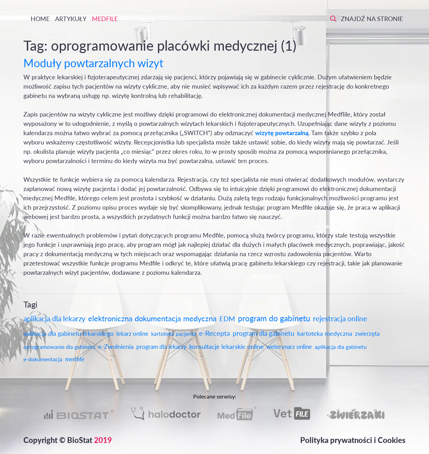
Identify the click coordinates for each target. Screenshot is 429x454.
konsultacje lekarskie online (226, 346)
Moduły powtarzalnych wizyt (93, 63)
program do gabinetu (274, 318)
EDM (227, 318)
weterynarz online (289, 346)
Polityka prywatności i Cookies (353, 440)
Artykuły (70, 18)
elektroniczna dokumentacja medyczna (152, 318)
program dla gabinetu (263, 333)
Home (39, 18)
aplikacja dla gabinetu (341, 346)
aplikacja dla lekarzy (54, 318)
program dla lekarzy (161, 346)
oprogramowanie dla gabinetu (59, 346)
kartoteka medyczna (324, 333)
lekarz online (132, 333)
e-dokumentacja (42, 359)
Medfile (105, 18)
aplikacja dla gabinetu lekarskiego (68, 333)
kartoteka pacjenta (173, 333)
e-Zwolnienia (116, 346)
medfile (74, 359)
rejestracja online (340, 318)
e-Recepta (214, 333)
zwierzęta (367, 333)
